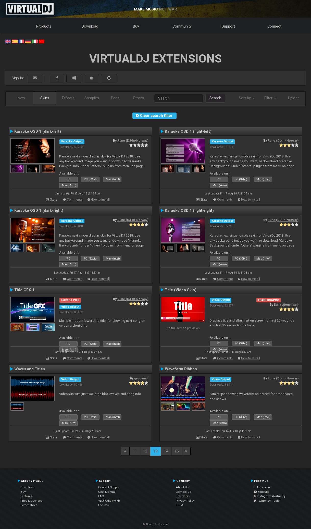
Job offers (183, 496)
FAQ (101, 496)
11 (135, 451)
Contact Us (183, 492)
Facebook (262, 487)
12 (145, 451)
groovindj (141, 378)
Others (138, 98)
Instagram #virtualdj (269, 496)
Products (43, 26)
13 (156, 451)
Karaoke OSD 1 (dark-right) (38, 210)
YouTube (261, 492)
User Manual (107, 492)
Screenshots (28, 505)
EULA (179, 505)
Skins (44, 98)
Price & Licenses (31, 500)
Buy (136, 26)
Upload (294, 98)
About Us (182, 487)
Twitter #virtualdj (267, 500)
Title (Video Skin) (180, 290)
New (21, 98)
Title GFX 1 (24, 290)
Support (228, 26)
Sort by (246, 98)
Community (182, 26)
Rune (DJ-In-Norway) (132, 140)
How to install (100, 199)
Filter (270, 98)
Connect (274, 26)
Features (26, 496)
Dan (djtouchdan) (286, 304)
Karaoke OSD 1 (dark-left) (37, 131)
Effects (68, 98)
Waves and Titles (29, 369)
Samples (91, 98)
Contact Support (109, 487)
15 (177, 451)
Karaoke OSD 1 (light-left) (188, 131)
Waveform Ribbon (181, 369)
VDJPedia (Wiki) (109, 500)
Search (215, 98)
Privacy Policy (185, 500)
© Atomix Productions (155, 524)
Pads (115, 98)
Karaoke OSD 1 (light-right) (189, 210)
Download (90, 26)
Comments (74, 199)
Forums (103, 505)
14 (166, 451)
